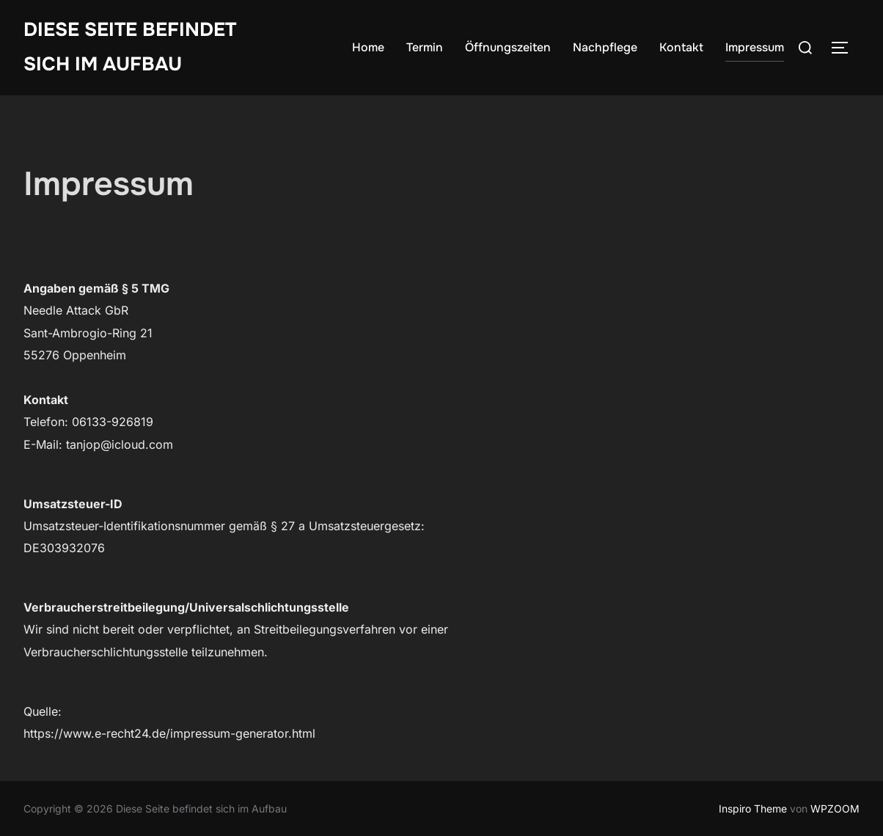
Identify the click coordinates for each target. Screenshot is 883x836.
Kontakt (681, 47)
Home (368, 47)
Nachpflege (605, 47)
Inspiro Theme (753, 808)
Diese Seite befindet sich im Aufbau (129, 47)
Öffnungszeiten (508, 47)
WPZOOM (835, 808)
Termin (424, 47)
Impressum (754, 47)
